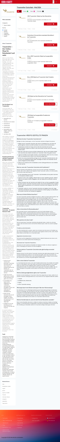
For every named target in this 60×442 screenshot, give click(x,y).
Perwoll (4, 394)
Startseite (5, 418)
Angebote (19, 420)
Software (19, 427)
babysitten (4, 401)
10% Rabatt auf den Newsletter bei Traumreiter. (40, 96)
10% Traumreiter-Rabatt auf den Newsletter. (39, 16)
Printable (40, 11)
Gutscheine (20, 418)
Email (33, 28)
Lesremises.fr (51, 418)
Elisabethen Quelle (6, 386)
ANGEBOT (50, 24)
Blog (4, 425)
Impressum (5, 423)
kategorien (35, 418)
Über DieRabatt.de (7, 420)
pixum (3, 390)
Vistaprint (4, 399)
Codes (25, 11)
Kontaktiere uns (7, 427)
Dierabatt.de (51, 420)
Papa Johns (4, 403)
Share (29, 28)
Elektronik (20, 425)
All (19, 11)
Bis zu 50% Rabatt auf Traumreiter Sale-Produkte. (40, 77)
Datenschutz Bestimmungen (6, 430)
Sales (32, 11)
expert (3, 388)
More (35, 63)
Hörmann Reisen (6, 397)
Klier (3, 384)
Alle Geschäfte (35, 420)
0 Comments (54, 28)
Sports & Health (5, 392)
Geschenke (20, 423)
